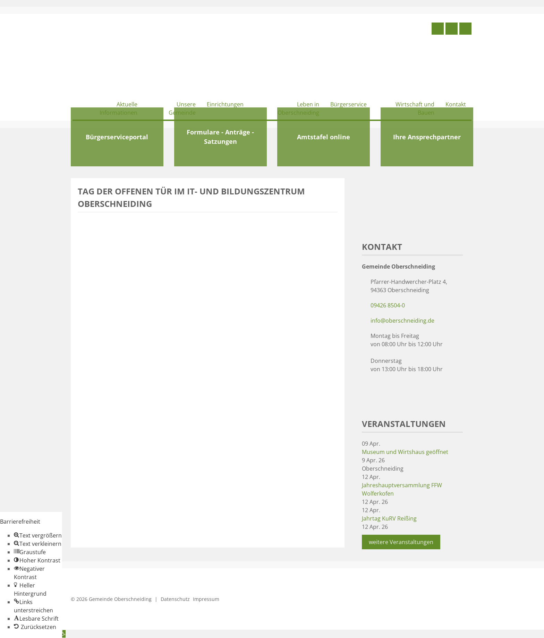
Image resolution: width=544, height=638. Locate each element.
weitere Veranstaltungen (401, 542)
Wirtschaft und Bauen (415, 108)
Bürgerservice (348, 104)
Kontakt (455, 104)
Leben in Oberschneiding (298, 108)
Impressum (206, 599)
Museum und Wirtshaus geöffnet (405, 452)
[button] (38, 535)
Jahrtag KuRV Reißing (389, 518)
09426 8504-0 (388, 305)
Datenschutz (175, 599)
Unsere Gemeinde (182, 108)
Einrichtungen (225, 104)
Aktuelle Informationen (118, 108)
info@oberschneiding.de (402, 320)
